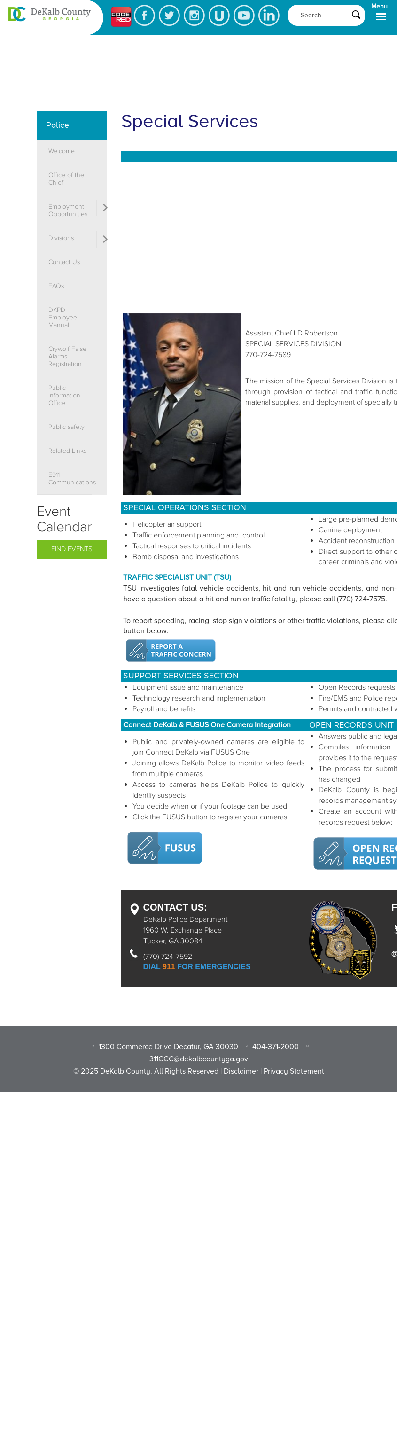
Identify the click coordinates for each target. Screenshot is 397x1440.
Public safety (66, 427)
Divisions (61, 238)
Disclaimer (241, 1071)
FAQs (56, 286)
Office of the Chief (66, 179)
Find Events (72, 549)
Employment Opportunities (67, 210)
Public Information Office (64, 395)
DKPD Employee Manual (62, 317)
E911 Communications (70, 479)
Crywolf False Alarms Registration (67, 356)
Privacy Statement (294, 1071)
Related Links (67, 451)
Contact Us (64, 262)
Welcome (61, 151)
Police (57, 125)
